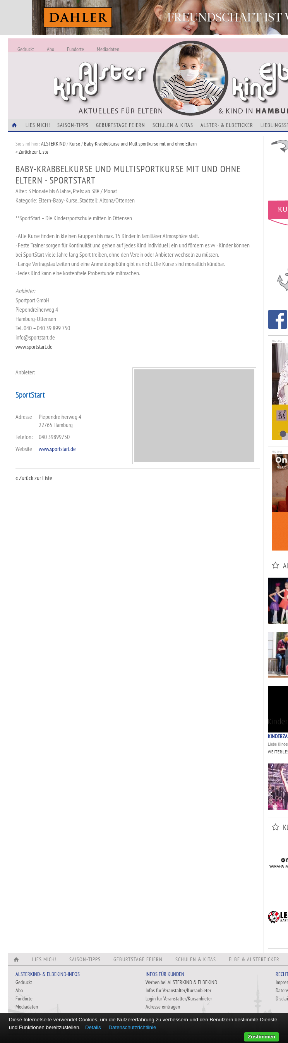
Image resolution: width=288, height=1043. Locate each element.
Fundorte (75, 49)
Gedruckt (25, 49)
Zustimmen (261, 1037)
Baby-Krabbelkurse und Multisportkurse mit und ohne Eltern (140, 143)
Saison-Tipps (73, 125)
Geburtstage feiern (120, 125)
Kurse (74, 143)
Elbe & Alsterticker (254, 959)
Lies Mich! (38, 125)
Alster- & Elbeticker (227, 125)
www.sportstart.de (34, 346)
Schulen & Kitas (173, 125)
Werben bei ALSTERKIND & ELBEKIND (181, 982)
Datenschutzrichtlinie (132, 1027)
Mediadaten (108, 49)
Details (93, 1027)
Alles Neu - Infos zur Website (135, 69)
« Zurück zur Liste (31, 151)
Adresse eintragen (163, 1006)
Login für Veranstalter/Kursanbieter (179, 998)
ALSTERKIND (53, 143)
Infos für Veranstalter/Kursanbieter (178, 990)
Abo (50, 49)
